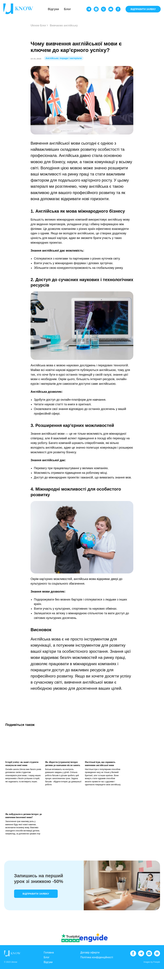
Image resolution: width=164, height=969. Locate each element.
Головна (49, 952)
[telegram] (88, 9)
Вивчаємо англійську (64, 25)
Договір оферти (89, 952)
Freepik (156, 962)
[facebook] (118, 9)
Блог (67, 9)
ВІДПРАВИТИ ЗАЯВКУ (143, 9)
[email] (110, 9)
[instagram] (96, 9)
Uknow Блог (38, 25)
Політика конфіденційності (96, 957)
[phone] (103, 9)
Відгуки (53, 9)
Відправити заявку (36, 893)
